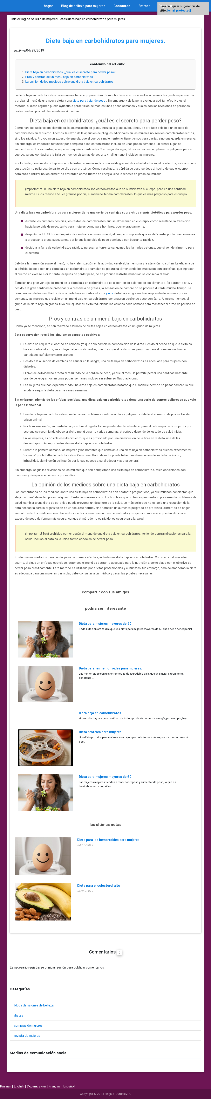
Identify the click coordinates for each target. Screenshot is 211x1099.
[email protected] (179, 10)
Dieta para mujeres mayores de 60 (105, 777)
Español (69, 1086)
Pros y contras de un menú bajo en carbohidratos (59, 77)
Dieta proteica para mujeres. (100, 732)
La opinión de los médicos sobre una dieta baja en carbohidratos (69, 81)
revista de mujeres (27, 1035)
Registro (165, 6)
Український (36, 1086)
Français (55, 1086)
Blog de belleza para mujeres (83, 6)
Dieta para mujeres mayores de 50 (105, 623)
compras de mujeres (28, 1025)
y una (109, 293)
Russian (5, 1086)
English (19, 1086)
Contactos (122, 6)
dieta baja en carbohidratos (100, 713)
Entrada (144, 6)
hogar (48, 6)
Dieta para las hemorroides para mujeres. (110, 668)
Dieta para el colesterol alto (98, 885)
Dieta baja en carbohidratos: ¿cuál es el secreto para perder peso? (70, 72)
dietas (18, 1015)
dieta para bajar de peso (89, 100)
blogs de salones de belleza (34, 1005)
